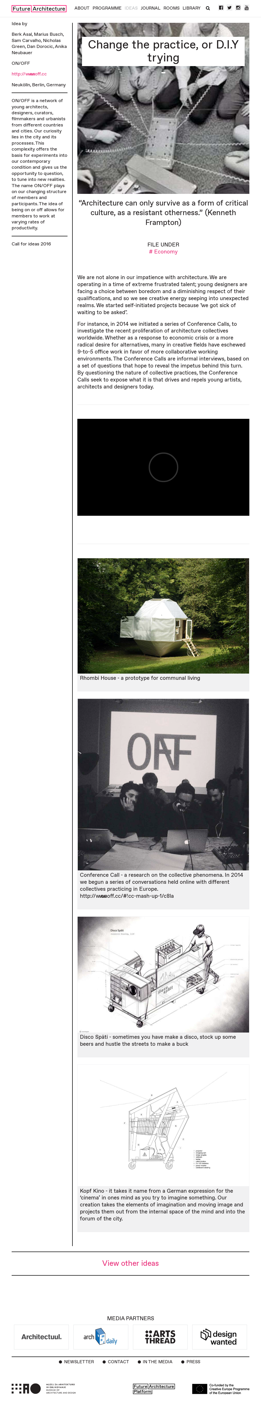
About (82, 8)
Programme (107, 8)
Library (191, 8)
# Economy (163, 252)
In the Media (158, 1362)
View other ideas (130, 1263)
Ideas (131, 8)
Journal (150, 8)
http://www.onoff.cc (29, 74)
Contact (118, 1362)
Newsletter (79, 1362)
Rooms (171, 8)
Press (193, 1362)
